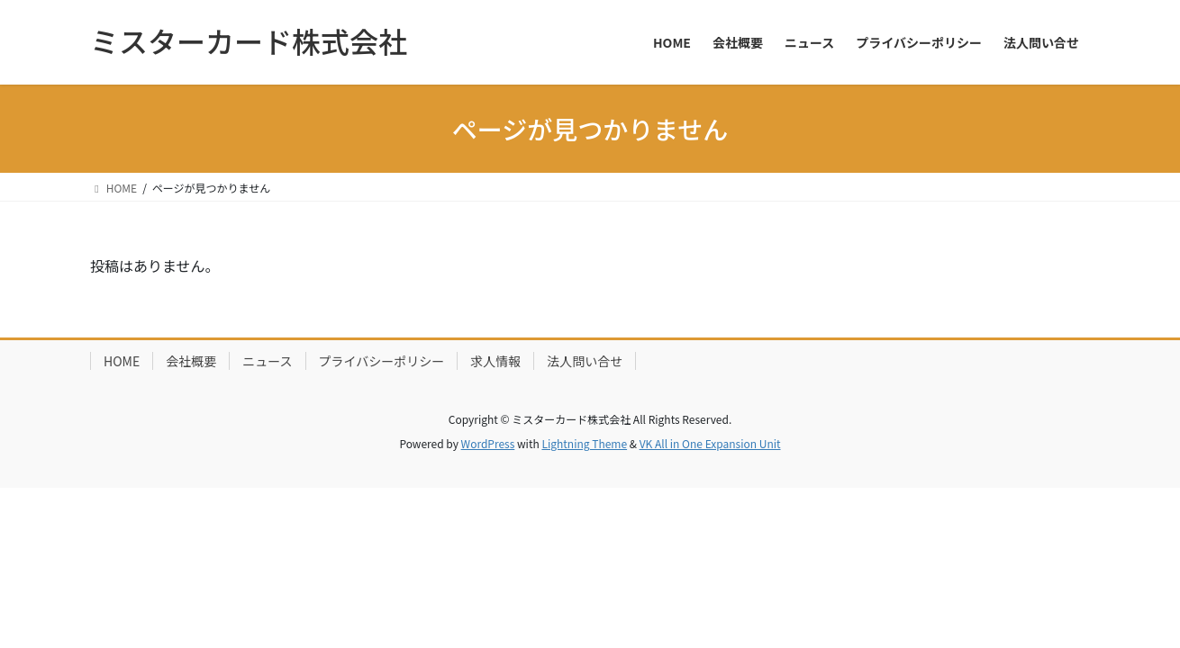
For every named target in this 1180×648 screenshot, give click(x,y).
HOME (122, 361)
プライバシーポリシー (382, 361)
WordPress (488, 443)
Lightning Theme (584, 443)
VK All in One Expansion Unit (710, 443)
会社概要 (191, 361)
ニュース (267, 361)
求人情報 (495, 361)
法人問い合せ (584, 361)
